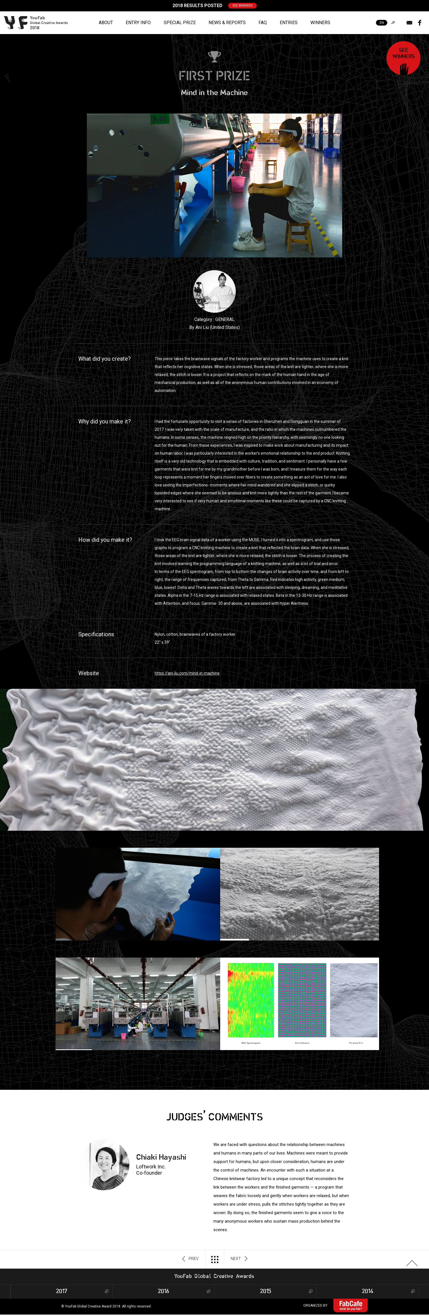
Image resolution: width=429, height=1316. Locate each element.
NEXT (239, 1259)
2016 (163, 1291)
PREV (190, 1259)
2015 (265, 1291)
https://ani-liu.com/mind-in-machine (187, 673)
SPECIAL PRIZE (180, 22)
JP (393, 23)
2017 (61, 1291)
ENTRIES (289, 22)
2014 (367, 1291)
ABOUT (106, 22)
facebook (420, 23)
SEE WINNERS (242, 5)
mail (409, 23)
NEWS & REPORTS (227, 22)
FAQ (262, 22)
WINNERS (320, 22)
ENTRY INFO (138, 22)
